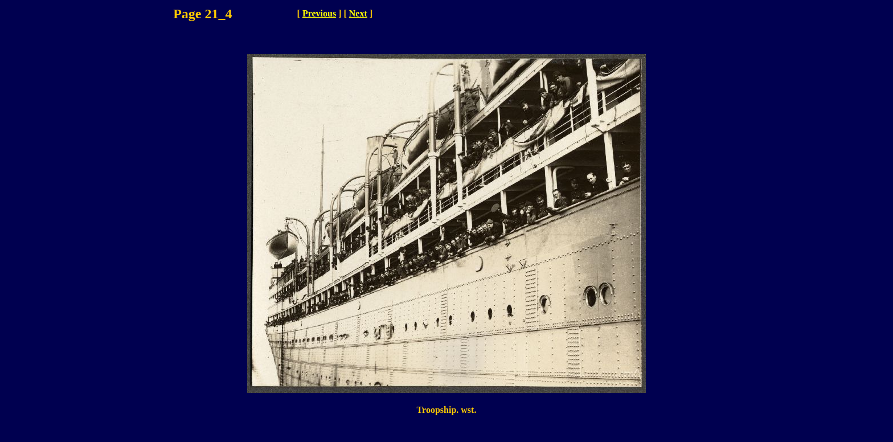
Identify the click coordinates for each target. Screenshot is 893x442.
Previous (319, 13)
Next (358, 13)
